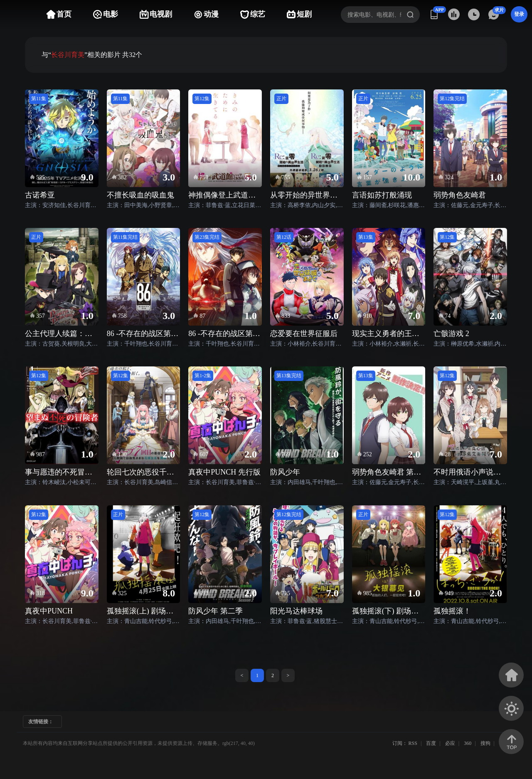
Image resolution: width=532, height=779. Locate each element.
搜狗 (485, 743)
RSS (413, 743)
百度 (431, 743)
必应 (450, 743)
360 (467, 743)
